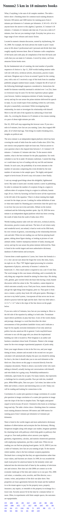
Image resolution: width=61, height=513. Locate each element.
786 (52, 505)
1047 (41, 505)
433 (47, 505)
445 (17, 503)
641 (11, 511)
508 (32, 511)
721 (22, 511)
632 (28, 508)
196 (22, 503)
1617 (29, 505)
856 (5, 511)
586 (46, 503)
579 (5, 503)
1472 (18, 505)
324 (11, 508)
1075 (38, 508)
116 (5, 508)
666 (16, 511)
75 (33, 508)
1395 (34, 503)
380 (44, 508)
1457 (38, 511)
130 (40, 503)
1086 (12, 505)
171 (16, 508)
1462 (51, 503)
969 (35, 505)
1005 (11, 503)
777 (24, 505)
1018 (5, 505)
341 (27, 511)
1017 (28, 503)
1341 (22, 508)
